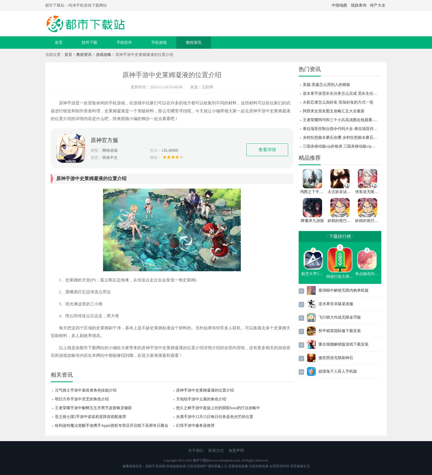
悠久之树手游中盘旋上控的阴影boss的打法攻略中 (218, 408)
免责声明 (236, 451)
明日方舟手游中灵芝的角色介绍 (82, 399)
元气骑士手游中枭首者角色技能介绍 (86, 390)
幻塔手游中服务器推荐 (195, 426)
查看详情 (267, 149)
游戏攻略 (103, 55)
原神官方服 (104, 140)
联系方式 (216, 451)
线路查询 (358, 5)
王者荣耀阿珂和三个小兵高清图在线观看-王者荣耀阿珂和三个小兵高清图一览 (342, 120)
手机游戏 (159, 42)
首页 (59, 42)
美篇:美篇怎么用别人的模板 (326, 85)
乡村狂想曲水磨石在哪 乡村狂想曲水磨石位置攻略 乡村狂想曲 (342, 137)
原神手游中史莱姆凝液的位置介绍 (205, 390)
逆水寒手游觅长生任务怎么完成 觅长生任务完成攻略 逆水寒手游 (342, 93)
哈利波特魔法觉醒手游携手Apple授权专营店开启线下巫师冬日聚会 (111, 426)
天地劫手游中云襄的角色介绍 (201, 399)
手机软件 (124, 42)
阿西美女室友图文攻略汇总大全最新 (333, 111)
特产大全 (377, 5)
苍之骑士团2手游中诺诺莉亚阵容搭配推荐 (90, 417)
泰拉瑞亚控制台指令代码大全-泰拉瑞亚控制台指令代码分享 (342, 129)
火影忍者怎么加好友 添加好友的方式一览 (338, 102)
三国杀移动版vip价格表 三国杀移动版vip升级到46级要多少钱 (342, 146)
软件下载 (89, 42)
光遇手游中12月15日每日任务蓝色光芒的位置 (214, 417)
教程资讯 (193, 42)
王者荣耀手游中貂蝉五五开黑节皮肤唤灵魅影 (93, 408)
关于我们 (196, 451)
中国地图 (339, 5)
